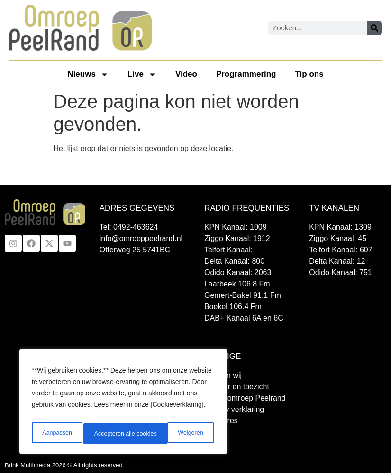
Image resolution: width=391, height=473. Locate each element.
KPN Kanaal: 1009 (235, 227)
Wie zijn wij (223, 375)
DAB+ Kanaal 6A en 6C (243, 318)
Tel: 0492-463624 (129, 227)
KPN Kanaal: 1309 (340, 227)
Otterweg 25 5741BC (135, 250)
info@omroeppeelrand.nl (141, 238)
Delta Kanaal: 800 (234, 261)
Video (186, 74)
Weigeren (105, 433)
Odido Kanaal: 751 (340, 272)
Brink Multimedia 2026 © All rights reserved (64, 465)
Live (141, 74)
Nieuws (88, 74)
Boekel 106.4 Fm (233, 307)
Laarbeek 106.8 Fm (237, 284)
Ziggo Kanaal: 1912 (237, 238)
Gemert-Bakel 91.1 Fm (242, 295)
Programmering (246, 74)
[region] (123, 404)
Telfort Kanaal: (228, 250)
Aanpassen (55, 433)
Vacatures (221, 421)
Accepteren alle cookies (172, 433)
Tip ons (309, 74)
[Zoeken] (374, 28)
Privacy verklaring (234, 409)
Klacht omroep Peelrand (245, 398)
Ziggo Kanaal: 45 (337, 238)
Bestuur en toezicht (236, 387)
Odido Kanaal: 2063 (237, 272)
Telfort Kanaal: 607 (340, 250)
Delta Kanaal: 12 (337, 261)
